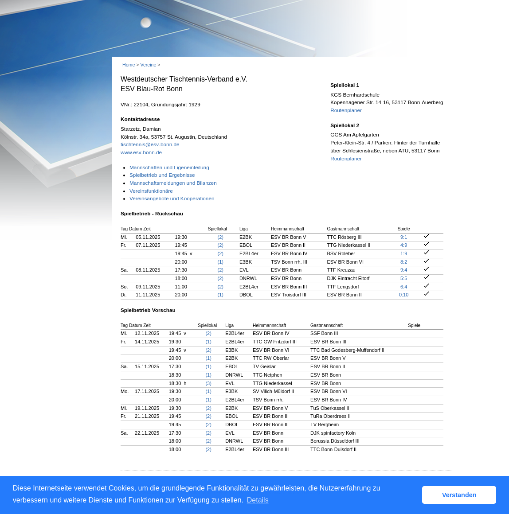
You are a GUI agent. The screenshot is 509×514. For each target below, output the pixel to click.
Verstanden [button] (459, 494)
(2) (220, 237)
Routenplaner (346, 110)
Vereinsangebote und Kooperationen (172, 198)
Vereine (148, 64)
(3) (208, 383)
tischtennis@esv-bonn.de (150, 144)
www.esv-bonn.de (141, 152)
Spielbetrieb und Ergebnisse (162, 175)
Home (128, 64)
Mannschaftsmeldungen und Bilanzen (173, 183)
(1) (220, 262)
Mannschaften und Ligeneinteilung (169, 167)
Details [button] (258, 500)
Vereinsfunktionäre (151, 191)
